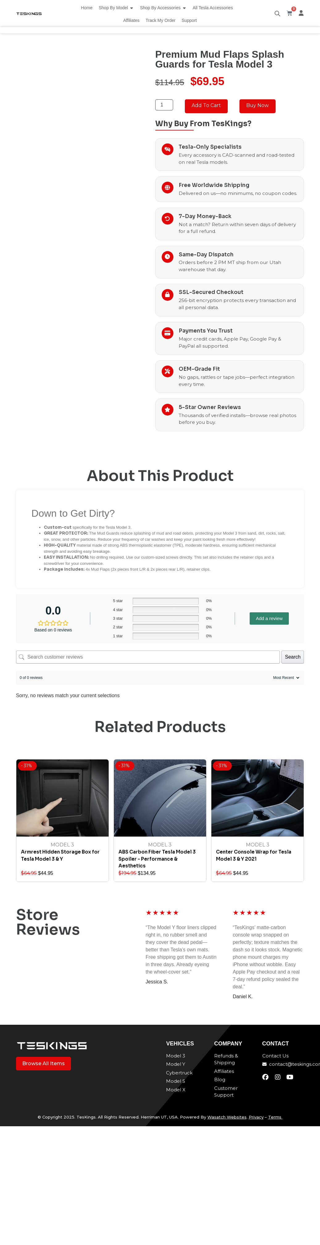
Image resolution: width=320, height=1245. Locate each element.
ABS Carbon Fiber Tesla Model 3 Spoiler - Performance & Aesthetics (157, 859)
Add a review (269, 618)
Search (293, 657)
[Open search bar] (277, 13)
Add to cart (206, 105)
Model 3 (62, 845)
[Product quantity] (164, 104)
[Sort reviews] (285, 677)
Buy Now (257, 105)
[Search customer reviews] (148, 657)
